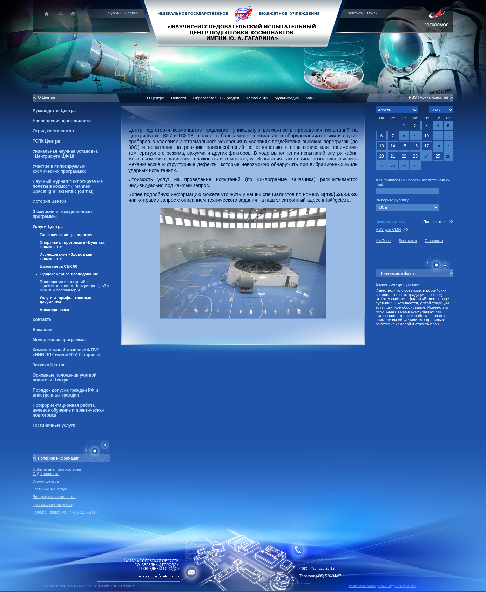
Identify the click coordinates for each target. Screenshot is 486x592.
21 (393, 156)
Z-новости (434, 241)
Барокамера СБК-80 (58, 266)
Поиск (372, 13)
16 (415, 146)
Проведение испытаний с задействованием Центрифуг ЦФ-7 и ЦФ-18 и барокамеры (75, 286)
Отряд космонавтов (53, 131)
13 (381, 146)
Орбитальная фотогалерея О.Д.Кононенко (57, 471)
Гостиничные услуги (54, 425)
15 (404, 146)
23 (415, 156)
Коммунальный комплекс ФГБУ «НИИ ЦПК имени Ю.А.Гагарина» (66, 352)
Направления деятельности (62, 120)
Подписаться (434, 222)
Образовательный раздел (216, 98)
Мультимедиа (287, 98)
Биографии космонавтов (54, 497)
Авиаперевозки (54, 310)
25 (438, 156)
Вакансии (43, 329)
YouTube (383, 241)
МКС (310, 98)
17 (426, 146)
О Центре (155, 98)
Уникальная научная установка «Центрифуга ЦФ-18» (65, 154)
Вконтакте (408, 241)
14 (393, 146)
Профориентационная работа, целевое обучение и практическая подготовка (68, 410)
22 (404, 156)
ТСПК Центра (46, 141)
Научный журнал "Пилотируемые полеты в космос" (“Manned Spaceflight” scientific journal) (68, 186)
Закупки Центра (49, 365)
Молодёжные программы (59, 339)
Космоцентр (257, 98)
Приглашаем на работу (53, 504)
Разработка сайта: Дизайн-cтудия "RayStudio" (382, 586)
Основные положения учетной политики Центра (64, 378)
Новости (178, 98)
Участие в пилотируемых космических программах (59, 169)
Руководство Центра (54, 110)
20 (381, 156)
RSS (413, 97)
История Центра (49, 201)
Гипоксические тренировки (66, 235)
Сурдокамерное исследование (69, 274)
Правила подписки (391, 221)
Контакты (355, 13)
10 (426, 135)
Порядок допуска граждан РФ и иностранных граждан (65, 393)
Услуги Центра (48, 226)
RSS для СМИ (388, 229)
